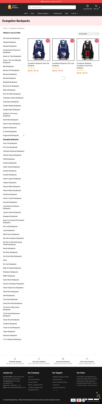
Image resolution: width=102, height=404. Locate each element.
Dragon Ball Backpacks (11, 135)
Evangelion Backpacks (17, 28)
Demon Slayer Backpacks (11, 124)
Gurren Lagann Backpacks (12, 179)
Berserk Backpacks (9, 78)
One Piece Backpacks (10, 252)
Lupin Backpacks (9, 230)
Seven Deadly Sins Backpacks (13, 288)
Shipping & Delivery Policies (61, 377)
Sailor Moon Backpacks (11, 280)
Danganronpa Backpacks (11, 110)
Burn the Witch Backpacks (12, 94)
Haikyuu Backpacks (9, 183)
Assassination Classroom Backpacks (11, 51)
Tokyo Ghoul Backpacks (11, 320)
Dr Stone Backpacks (10, 131)
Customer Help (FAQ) (59, 387)
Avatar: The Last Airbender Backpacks (12, 61)
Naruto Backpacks (9, 248)
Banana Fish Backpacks (11, 70)
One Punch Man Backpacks (12, 256)
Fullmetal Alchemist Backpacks (13, 151)
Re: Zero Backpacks (9, 264)
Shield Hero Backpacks (11, 292)
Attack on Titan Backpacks (12, 56)
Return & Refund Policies (60, 382)
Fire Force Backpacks (10, 147)
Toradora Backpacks (10, 324)
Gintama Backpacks (10, 163)
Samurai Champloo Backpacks (13, 284)
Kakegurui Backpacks (10, 216)
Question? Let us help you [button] (93, 401)
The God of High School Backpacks (11, 308)
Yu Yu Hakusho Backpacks (12, 339)
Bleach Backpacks (9, 90)
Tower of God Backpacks (11, 328)
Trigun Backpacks (9, 331)
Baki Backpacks (8, 66)
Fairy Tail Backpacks (10, 143)
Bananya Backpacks (10, 74)
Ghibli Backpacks (9, 159)
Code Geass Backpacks (11, 102)
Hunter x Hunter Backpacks (12, 198)
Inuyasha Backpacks (10, 202)
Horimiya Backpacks (10, 194)
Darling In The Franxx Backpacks (10, 115)
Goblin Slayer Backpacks (11, 167)
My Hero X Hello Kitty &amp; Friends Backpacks (12, 243)
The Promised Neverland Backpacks (11, 315)
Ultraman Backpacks (10, 335)
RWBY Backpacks (9, 276)
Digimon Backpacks (10, 128)
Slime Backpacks (9, 295)
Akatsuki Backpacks (10, 46)
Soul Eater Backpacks (10, 299)
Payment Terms (57, 379)
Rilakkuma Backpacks (10, 272)
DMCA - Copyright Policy (35, 385)
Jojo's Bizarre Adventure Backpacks (11, 207)
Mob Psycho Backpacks (11, 234)
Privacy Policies (32, 382)
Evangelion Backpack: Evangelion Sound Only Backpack (84, 65)
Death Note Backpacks (10, 120)
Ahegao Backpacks (9, 42)
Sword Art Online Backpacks (12, 303)
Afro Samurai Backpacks (11, 38)
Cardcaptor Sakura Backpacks (13, 98)
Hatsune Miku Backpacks (11, 186)
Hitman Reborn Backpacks (12, 190)
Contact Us (56, 385)
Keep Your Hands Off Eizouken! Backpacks (13, 221)
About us (31, 377)
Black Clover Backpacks (11, 86)
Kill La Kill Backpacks (10, 226)
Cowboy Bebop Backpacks (12, 106)
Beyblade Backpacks (10, 82)
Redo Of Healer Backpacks (12, 268)
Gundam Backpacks (10, 175)
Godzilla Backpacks (9, 171)
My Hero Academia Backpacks (13, 238)
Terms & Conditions (34, 379)
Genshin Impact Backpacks (12, 155)
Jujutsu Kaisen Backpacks (12, 212)
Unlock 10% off (98, 395)
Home (5, 28)
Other (5, 260)
